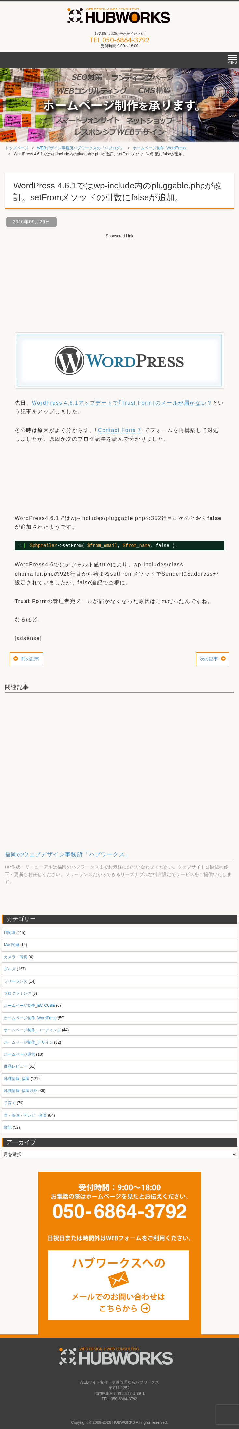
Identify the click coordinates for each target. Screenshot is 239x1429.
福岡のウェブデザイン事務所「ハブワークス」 (68, 854)
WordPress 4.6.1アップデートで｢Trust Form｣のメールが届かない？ (122, 403)
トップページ (16, 148)
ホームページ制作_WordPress (159, 148)
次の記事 (209, 658)
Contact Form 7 (119, 430)
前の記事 (30, 658)
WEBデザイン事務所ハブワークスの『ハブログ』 (80, 148)
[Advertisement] (119, 280)
